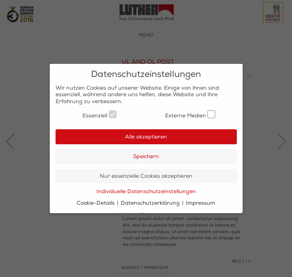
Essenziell (99, 114)
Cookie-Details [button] (96, 203)
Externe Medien (190, 114)
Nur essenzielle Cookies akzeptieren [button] (146, 176)
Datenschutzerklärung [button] (151, 203)
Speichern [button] (146, 156)
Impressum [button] (200, 203)
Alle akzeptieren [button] (146, 136)
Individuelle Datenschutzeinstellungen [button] (146, 191)
